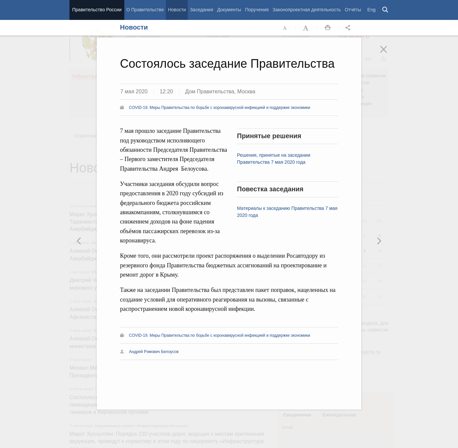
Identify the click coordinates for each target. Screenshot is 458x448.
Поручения (257, 9)
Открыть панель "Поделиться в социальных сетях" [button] (349, 28)
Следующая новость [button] (79, 241)
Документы (229, 9)
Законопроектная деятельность (307, 9)
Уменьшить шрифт (285, 28)
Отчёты (353, 9)
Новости (177, 9)
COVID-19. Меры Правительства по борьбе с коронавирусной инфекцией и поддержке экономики (219, 107)
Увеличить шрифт (306, 28)
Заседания (201, 9)
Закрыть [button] (388, 54)
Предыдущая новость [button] (379, 241)
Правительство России (96, 9)
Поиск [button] (386, 10)
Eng (371, 9)
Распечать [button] (328, 28)
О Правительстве (145, 9)
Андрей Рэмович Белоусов (153, 351)
